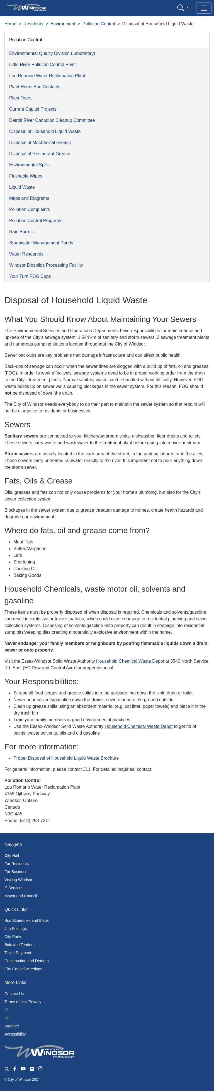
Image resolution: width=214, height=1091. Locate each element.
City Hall (11, 855)
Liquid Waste (22, 187)
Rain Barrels (21, 231)
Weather (11, 1026)
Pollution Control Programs (35, 220)
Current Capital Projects (33, 109)
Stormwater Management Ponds (41, 242)
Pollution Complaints (29, 209)
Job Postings (15, 928)
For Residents (16, 863)
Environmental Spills (29, 164)
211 (7, 1010)
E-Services (13, 888)
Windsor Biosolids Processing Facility (46, 265)
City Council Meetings (23, 969)
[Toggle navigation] (204, 8)
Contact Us (14, 994)
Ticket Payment (17, 953)
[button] (183, 7)
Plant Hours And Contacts (34, 86)
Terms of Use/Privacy (22, 1002)
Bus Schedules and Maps (26, 920)
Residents (33, 23)
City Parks (13, 936)
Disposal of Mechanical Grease (40, 142)
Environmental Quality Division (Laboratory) (52, 53)
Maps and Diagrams (29, 198)
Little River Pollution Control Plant (42, 64)
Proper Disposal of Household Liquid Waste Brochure (66, 758)
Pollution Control (98, 23)
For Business (15, 871)
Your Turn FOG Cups (30, 276)
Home (10, 23)
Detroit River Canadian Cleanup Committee (52, 120)
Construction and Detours (26, 961)
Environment (63, 23)
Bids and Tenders (19, 944)
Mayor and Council (20, 896)
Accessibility (15, 1034)
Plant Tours (20, 98)
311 (7, 1018)
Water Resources (26, 254)
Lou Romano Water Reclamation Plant (47, 75)
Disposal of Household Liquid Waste (45, 131)
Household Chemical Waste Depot (130, 661)
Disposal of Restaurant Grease (39, 153)
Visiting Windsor (18, 880)
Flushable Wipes (25, 176)
